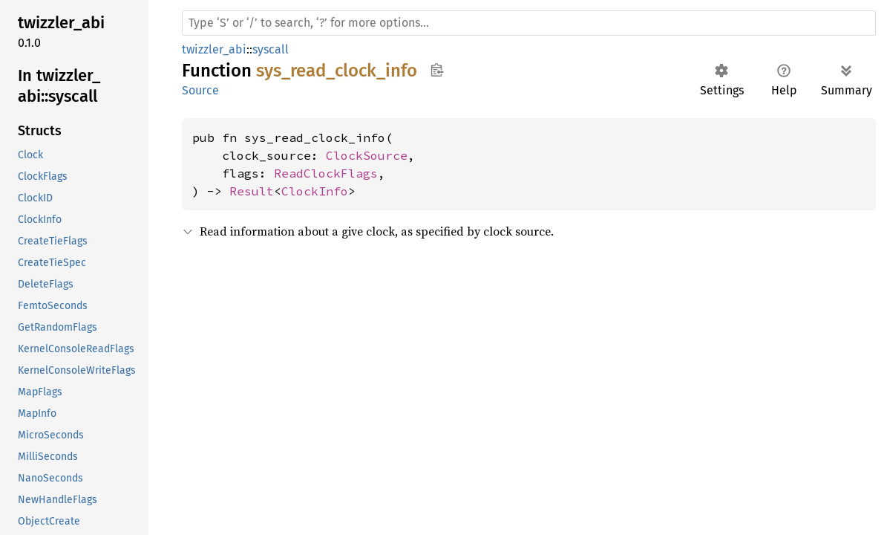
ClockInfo (314, 191)
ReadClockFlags (326, 173)
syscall (270, 49)
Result (251, 191)
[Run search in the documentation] (529, 23)
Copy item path (437, 69)
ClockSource (367, 155)
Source (200, 90)
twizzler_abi (214, 49)
